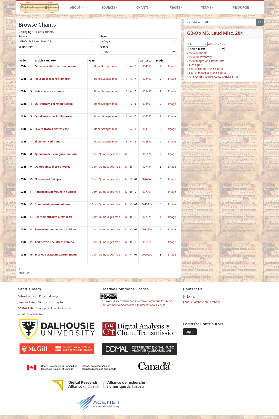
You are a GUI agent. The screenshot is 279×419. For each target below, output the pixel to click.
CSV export (196, 65)
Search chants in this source (206, 68)
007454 (146, 166)
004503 (146, 104)
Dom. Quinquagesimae (105, 154)
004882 (146, 141)
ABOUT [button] (75, 7)
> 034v (222, 44)
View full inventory (200, 57)
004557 (146, 116)
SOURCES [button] (108, 7)
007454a (147, 179)
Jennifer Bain (27, 302)
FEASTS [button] (175, 7)
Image (172, 66)
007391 (146, 191)
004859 (146, 66)
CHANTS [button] (142, 7)
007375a (147, 229)
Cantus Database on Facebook (202, 302)
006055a (147, 254)
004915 (146, 129)
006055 (146, 242)
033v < (212, 44)
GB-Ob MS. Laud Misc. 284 (215, 33)
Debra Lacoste (27, 296)
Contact (190, 297)
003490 (146, 78)
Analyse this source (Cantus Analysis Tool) (214, 76)
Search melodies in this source (207, 72)
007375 (146, 217)
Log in (190, 332)
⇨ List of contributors (31, 314)
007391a (147, 204)
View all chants (198, 53)
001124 (146, 154)
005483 (146, 91)
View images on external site (206, 61)
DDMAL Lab (25, 308)
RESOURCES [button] (241, 7)
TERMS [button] (206, 7)
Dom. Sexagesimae (105, 66)
